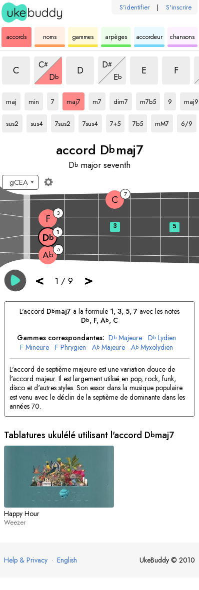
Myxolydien (152, 347)
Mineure (34, 347)
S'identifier (135, 7)
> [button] (88, 280)
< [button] (39, 280)
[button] (15, 280)
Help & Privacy (26, 560)
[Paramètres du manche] (48, 182)
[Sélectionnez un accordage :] (20, 182)
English (67, 560)
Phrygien (70, 347)
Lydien (162, 338)
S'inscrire (179, 7)
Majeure (125, 338)
